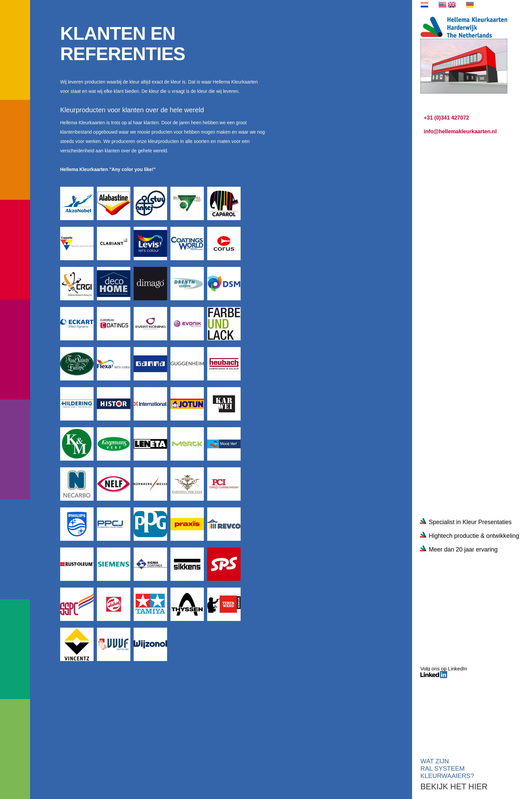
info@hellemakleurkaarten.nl (460, 131)
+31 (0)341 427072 (446, 118)
